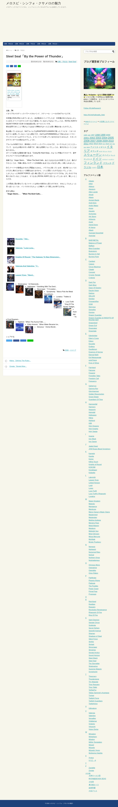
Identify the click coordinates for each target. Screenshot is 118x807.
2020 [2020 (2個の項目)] (110, 144)
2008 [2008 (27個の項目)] (99, 140)
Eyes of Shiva (94, 363)
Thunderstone (94, 679)
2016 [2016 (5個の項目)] (107, 144)
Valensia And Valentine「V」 (27, 266)
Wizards (92, 748)
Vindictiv (92, 724)
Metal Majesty (94, 526)
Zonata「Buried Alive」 (16, 366)
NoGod (91, 555)
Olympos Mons (94, 565)
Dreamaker (93, 328)
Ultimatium (93, 708)
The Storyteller (94, 663)
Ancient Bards (94, 200)
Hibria (91, 418)
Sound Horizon (94, 655)
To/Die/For (92, 690)
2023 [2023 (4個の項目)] (88, 147)
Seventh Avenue (95, 631)
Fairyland (92, 367)
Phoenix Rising (94, 580)
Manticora (92, 509)
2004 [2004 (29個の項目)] (104, 137)
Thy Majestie (93, 682)
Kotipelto (92, 473)
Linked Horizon (94, 483)
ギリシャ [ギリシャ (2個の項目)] (105, 151)
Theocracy (93, 676)
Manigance (93, 506)
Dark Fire (92, 282)
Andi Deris (92, 203)
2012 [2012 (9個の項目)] (91, 144)
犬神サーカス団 (94, 776)
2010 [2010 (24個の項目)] (111, 140)
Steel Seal (72, 62)
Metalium (92, 528)
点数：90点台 (8, 44)
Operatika (92, 570)
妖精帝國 (92, 788)
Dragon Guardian (95, 315)
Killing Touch (93, 462)
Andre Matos (93, 206)
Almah (91, 195)
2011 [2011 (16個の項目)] (86, 143)
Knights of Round (95, 464)
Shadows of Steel (95, 636)
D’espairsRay (94, 301)
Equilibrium (93, 349)
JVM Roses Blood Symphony (99, 449)
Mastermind (93, 515)
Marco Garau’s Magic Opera (99, 512)
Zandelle (92, 768)
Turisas (91, 695)
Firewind (92, 373)
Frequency (93, 381)
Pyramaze (92, 594)
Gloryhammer (94, 391)
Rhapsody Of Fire (95, 612)
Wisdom (92, 739)
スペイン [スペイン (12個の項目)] (106, 155)
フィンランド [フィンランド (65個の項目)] (93, 162)
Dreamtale (92, 331)
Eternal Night (93, 355)
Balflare (91, 246)
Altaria (91, 197)
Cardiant (92, 261)
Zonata (91, 770)
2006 (67, 350)
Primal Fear (93, 591)
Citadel (91, 269)
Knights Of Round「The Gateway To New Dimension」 (38, 257)
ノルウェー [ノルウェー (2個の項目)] (105, 159)
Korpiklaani (93, 470)
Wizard (91, 745)
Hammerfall (93, 404)
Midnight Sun (93, 531)
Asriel (91, 222)
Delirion (91, 293)
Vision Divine (93, 729)
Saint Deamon (94, 620)
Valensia (92, 713)
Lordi (91, 485)
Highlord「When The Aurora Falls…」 (32, 322)
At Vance (92, 227)
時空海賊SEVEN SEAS (97, 779)
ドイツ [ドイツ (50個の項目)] (97, 158)
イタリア (72, 350)
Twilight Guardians (96, 701)
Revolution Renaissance (98, 610)
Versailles (92, 718)
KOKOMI (92, 467)
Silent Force (93, 639)
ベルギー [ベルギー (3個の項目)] (94, 167)
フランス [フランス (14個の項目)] (107, 163)
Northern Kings (94, 558)
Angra (91, 208)
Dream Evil (93, 325)
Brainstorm (93, 251)
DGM (91, 304)
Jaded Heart (93, 446)
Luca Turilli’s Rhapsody (97, 494)
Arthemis (92, 219)
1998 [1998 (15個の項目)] (97, 135)
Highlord (92, 420)
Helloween (93, 415)
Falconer (92, 370)
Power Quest (93, 589)
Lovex (91, 488)
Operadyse (93, 568)
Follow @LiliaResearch (92, 108)
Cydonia (92, 278)
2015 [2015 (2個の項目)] (104, 144)
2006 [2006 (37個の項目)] (87, 140)
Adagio (91, 181)
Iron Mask (92, 439)
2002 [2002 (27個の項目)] (92, 137)
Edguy (91, 341)
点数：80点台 (19, 44)
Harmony (92, 407)
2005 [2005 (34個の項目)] (111, 137)
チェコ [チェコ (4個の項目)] (113, 155)
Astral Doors (93, 225)
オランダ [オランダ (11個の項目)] (94, 151)
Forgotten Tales (94, 376)
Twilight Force (94, 698)
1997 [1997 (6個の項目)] (93, 135)
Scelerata (92, 625)
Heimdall (92, 412)
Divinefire (92, 310)
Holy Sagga (93, 431)
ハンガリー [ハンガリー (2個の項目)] (111, 159)
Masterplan (93, 517)
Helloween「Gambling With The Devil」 (42, 286)
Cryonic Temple (94, 275)
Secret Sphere (94, 628)
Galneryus (92, 386)
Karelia (91, 456)
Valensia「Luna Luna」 (25, 248)
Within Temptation (95, 742)
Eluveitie (92, 344)
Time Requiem (94, 684)
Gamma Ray (93, 389)
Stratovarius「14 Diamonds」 (29, 284)
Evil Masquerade (95, 357)
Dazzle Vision (94, 290)
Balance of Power (95, 243)
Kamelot (92, 453)
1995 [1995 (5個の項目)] (85, 135)
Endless (92, 346)
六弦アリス (93, 791)
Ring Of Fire (93, 615)
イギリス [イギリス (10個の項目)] (102, 147)
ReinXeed (92, 601)
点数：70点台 (30, 44)
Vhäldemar (93, 721)
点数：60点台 (41, 44)
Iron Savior (93, 441)
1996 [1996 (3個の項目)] (89, 135)
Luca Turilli (93, 491)
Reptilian (92, 604)
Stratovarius (93, 666)
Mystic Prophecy (95, 542)
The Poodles (93, 586)
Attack (91, 230)
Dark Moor (93, 285)
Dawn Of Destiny (95, 288)
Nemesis (92, 547)
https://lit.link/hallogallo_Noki (94, 115)
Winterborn (93, 737)
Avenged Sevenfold (96, 233)
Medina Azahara (95, 520)
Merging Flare (94, 523)
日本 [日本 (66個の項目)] (100, 167)
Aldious (91, 186)
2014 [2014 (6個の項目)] (100, 144)
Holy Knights (93, 429)
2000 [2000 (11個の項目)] (108, 135)
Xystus (91, 758)
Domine (92, 312)
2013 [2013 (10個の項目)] (96, 144)
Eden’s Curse (94, 338)
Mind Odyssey (94, 534)
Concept (92, 272)
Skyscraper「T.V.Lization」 (47, 289)
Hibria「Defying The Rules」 (18, 361)
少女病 (91, 782)
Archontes (92, 214)
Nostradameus (94, 560)
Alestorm (92, 189)
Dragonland (93, 323)
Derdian (92, 299)
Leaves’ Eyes (94, 480)
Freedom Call (94, 378)
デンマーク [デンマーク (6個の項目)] (88, 159)
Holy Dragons (94, 426)
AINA (91, 184)
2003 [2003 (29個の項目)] (98, 137)
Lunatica (92, 496)
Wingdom (92, 734)
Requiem (92, 607)
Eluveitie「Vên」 (22, 239)
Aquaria (92, 211)
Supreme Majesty (95, 669)
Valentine (92, 716)
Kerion (91, 459)
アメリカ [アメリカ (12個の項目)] (94, 147)
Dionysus (92, 307)
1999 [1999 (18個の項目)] (102, 134)
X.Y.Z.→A (92, 760)
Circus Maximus (95, 267)
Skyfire (91, 642)
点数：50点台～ (53, 44)
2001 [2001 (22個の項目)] (86, 137)
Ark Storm (92, 216)
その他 (87, 773)
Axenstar (92, 236)
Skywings (92, 650)
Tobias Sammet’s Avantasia (99, 693)
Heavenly (92, 410)
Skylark (91, 644)
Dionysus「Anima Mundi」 (47, 327)
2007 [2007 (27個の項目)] (93, 140)
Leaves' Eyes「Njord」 (25, 275)
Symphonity (93, 672)
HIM (90, 423)
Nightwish (92, 549)
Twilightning (93, 704)
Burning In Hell (94, 254)
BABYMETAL (94, 240)
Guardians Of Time (96, 399)
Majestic (92, 504)
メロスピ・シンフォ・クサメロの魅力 (33, 3)
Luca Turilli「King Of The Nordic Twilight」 (69, 304)
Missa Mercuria (94, 537)
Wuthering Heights (95, 753)
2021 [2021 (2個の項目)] (113, 144)
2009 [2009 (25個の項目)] (105, 140)
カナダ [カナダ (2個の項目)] (100, 151)
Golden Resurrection (96, 394)
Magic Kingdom (94, 501)
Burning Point (94, 257)
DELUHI (92, 296)
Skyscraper (93, 647)
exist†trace (93, 360)
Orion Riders (93, 573)
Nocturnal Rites (94, 552)
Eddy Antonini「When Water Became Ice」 (43, 324)
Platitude (92, 583)
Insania (91, 436)
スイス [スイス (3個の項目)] (110, 151)
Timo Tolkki (93, 687)
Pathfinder (92, 578)
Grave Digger (94, 397)
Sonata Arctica (94, 653)
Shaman (92, 633)
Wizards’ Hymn (94, 750)
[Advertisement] (59, 26)
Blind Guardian (94, 248)
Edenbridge (93, 336)
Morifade (92, 539)
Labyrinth (92, 477)
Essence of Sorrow (96, 352)
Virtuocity (92, 727)
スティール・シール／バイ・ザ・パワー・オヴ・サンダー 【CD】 (13, 92)
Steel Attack (93, 658)
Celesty (91, 264)
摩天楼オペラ (94, 785)
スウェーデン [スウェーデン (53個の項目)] (93, 154)
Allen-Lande (93, 192)
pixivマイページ (91, 121)
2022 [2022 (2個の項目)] (85, 147)
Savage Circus (94, 622)
